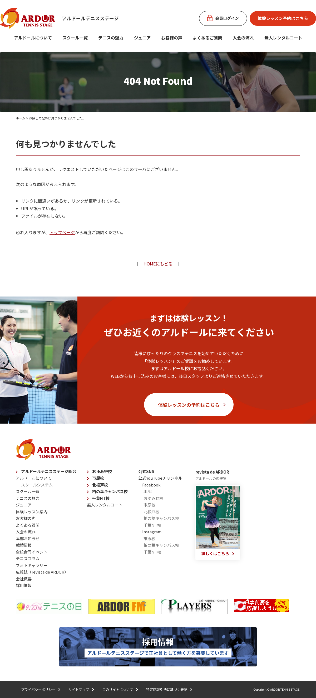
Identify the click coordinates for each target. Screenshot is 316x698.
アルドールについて (33, 37)
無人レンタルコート (104, 505)
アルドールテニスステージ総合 (48, 471)
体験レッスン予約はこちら (283, 18)
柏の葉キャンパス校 (110, 491)
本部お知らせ (27, 538)
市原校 (98, 478)
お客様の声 (171, 37)
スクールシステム (37, 485)
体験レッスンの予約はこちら (189, 404)
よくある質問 (27, 525)
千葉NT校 (101, 498)
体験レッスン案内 (31, 511)
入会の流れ (243, 37)
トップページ (62, 232)
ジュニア (142, 37)
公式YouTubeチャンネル (160, 478)
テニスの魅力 (111, 37)
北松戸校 (100, 485)
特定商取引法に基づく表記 (166, 689)
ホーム (20, 118)
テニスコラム (27, 558)
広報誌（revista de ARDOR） (42, 572)
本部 (147, 491)
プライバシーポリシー (38, 689)
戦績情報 (24, 545)
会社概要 (24, 578)
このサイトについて (117, 689)
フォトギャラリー (31, 565)
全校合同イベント (31, 552)
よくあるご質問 (207, 37)
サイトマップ (78, 689)
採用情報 (24, 585)
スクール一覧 (75, 37)
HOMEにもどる (158, 263)
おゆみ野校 (102, 471)
